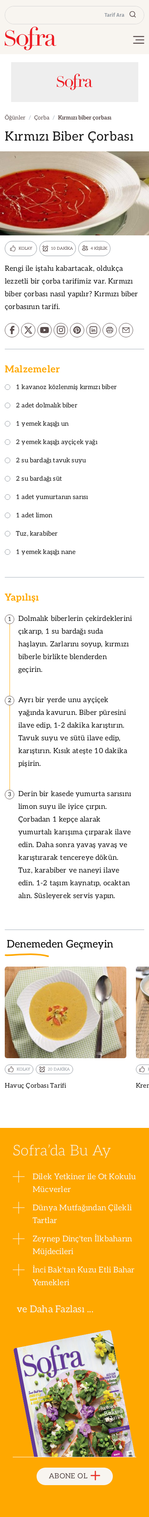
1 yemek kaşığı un (37, 424)
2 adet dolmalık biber (41, 406)
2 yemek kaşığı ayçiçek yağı (51, 442)
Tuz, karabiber (31, 534)
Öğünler (15, 117)
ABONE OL (74, 1476)
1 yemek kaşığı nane (40, 552)
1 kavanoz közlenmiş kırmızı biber (61, 387)
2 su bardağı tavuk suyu (45, 461)
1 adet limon (28, 516)
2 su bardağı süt (33, 479)
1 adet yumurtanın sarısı (46, 497)
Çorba (41, 117)
